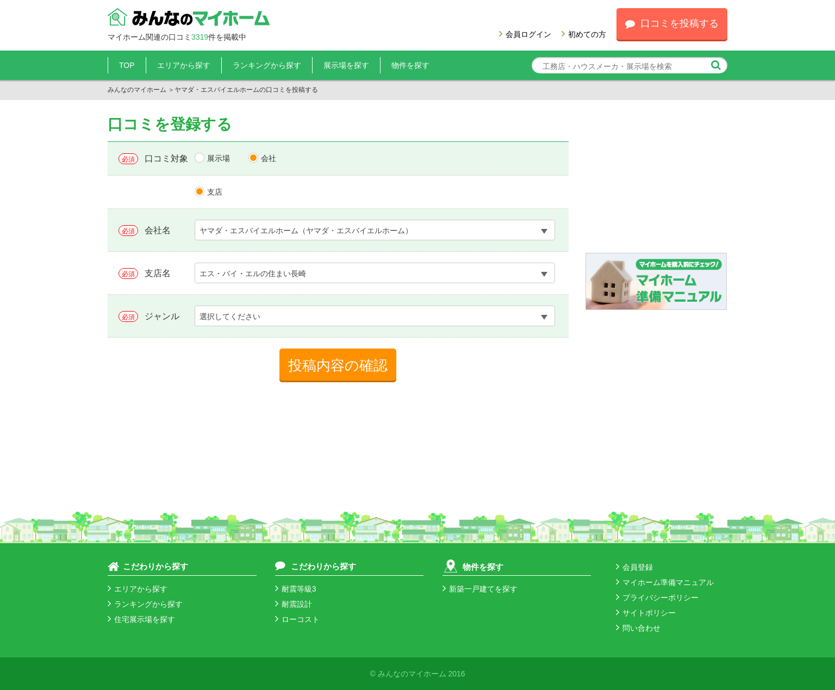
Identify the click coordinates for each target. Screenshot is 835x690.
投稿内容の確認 (338, 365)
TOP (127, 65)
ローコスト (297, 619)
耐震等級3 (295, 589)
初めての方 (584, 34)
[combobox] (375, 230)
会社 (268, 158)
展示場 (218, 158)
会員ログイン (525, 34)
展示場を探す (346, 65)
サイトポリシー (646, 612)
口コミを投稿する (672, 23)
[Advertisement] (656, 184)
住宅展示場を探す (141, 619)
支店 (214, 192)
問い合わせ (638, 628)
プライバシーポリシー (657, 597)
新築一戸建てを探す (480, 589)
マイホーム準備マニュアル (665, 582)
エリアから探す (183, 65)
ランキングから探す (267, 65)
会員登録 (634, 567)
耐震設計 (293, 604)
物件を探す (410, 65)
